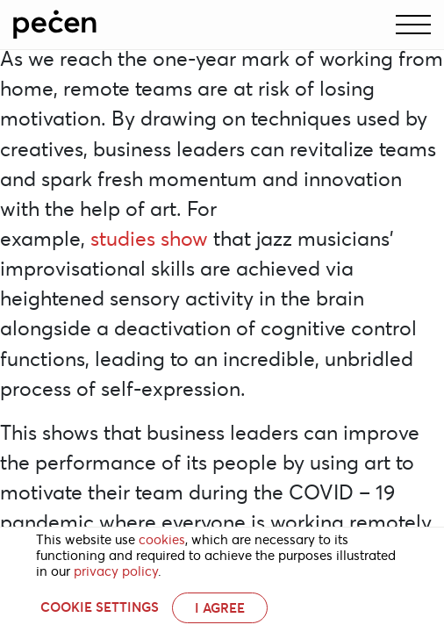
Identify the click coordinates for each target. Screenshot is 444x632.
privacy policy (116, 571)
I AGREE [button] (220, 608)
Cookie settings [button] (99, 607)
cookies (162, 540)
